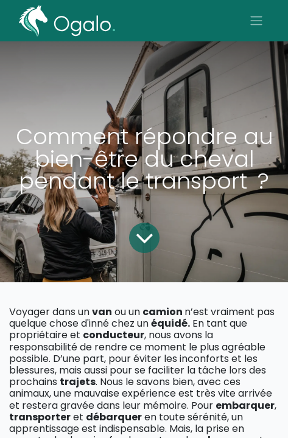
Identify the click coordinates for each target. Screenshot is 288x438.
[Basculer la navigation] (256, 21)
